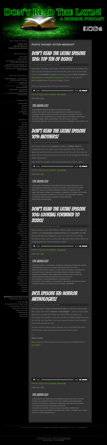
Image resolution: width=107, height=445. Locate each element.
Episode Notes (22, 103)
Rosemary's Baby (74, 190)
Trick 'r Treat (82, 410)
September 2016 (22, 233)
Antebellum (76, 265)
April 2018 (24, 195)
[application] (60, 91)
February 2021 (22, 127)
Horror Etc (23, 314)
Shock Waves (22, 302)
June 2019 (24, 166)
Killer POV (23, 316)
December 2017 (22, 204)
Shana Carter (14, 89)
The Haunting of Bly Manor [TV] (42, 281)
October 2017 (23, 208)
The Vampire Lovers (57, 197)
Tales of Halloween (62, 408)
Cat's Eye (80, 398)
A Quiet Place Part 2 (38, 265)
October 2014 (23, 281)
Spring (42, 192)
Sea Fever (35, 119)
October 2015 (23, 256)
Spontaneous (54, 119)
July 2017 (24, 214)
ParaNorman (52, 405)
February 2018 (22, 200)
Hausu (80, 401)
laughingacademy (10, 78)
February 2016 (22, 247)
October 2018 (23, 183)
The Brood (74, 192)
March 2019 (23, 172)
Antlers (83, 265)
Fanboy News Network (19, 308)
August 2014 (23, 285)
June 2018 (24, 191)
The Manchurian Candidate (74, 194)
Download (61, 94)
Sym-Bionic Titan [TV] (57, 276)
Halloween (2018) (37, 187)
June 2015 (24, 264)
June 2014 (24, 289)
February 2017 (22, 225)
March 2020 (23, 150)
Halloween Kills (79, 270)
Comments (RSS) (64, 427)
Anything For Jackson (63, 109)
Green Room (73, 401)
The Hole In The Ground (39, 194)
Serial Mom (35, 192)
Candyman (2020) (37, 267)
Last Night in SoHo (38, 272)
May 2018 (24, 193)
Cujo (80, 185)
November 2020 (22, 133)
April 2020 (24, 147)
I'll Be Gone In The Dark (74, 114)
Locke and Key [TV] (73, 187)
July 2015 (24, 262)
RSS (42, 98)
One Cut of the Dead (38, 190)
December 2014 (22, 277)
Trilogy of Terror (38, 412)
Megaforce (44, 405)
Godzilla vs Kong (55, 270)
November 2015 (22, 254)
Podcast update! (22, 59)
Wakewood (67, 197)
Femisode (24, 107)
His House (63, 114)
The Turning (61, 283)
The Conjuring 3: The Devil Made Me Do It (45, 279)
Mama (81, 187)
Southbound (61, 405)
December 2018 (22, 179)
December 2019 (22, 156)
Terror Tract (74, 408)
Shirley (41, 119)
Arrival (66, 398)
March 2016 (23, 245)
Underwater (71, 121)
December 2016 (22, 227)
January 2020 (23, 154)
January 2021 (23, 129)
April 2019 (24, 170)
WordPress (46, 427)
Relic (54, 116)
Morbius (64, 272)
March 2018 (23, 197)
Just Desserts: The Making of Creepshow (52, 403)
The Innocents (57, 281)
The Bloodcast (22, 312)
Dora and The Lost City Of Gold (68, 267)
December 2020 (22, 131)
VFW (86, 121)
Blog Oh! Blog (82, 427)
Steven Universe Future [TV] (41, 276)
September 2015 (22, 258)
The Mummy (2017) (59, 410)
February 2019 (22, 175)
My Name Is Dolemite (74, 272)
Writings (24, 114)
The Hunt (74, 119)
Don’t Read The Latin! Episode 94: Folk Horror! (18, 94)
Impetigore (35, 116)
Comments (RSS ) (59, 440)
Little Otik (62, 187)
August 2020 (23, 139)
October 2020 (23, 135)
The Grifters (82, 192)
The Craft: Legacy (65, 119)
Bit (80, 112)
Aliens (53, 185)
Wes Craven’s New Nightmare (41, 199)
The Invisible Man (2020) (39, 121)
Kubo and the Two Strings (75, 403)
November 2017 (22, 206)
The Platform (62, 121)
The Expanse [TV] (64, 279)
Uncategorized (23, 112)
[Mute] (80, 91)
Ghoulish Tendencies (55, 77)
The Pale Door (52, 121)
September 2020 (22, 137)
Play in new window (47, 94)
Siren (59, 274)
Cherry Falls (36, 401)
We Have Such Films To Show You (16, 304)
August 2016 (23, 235)
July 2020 (24, 141)
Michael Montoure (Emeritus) (18, 48)
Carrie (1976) (75, 185)
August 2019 (23, 162)
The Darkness (49, 410)
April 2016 (24, 243)
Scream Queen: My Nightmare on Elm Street (70, 116)
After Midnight (37, 109)
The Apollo (68, 276)
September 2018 (22, 185)
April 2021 (24, 125)
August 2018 (23, 187)
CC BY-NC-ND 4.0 (66, 439)
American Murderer (49, 109)
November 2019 (22, 158)
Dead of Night (54, 401)
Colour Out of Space (39, 114)
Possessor (48, 116)
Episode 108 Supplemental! (23, 83)
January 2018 (23, 202)
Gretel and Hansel (53, 114)
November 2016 (22, 229)
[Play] (34, 91)
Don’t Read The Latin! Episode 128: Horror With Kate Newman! (16, 61)
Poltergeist (50, 190)
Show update (23, 57)
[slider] (57, 90)
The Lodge (61, 194)
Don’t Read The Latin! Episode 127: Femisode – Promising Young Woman (16, 65)
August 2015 (23, 260)
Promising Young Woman (49, 274)
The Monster (36, 197)
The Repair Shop (52, 283)
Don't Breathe (63, 401)
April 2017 (24, 220)
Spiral (47, 119)
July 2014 (24, 287)
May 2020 (24, 145)
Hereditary (47, 187)
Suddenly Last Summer (52, 192)
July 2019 (24, 164)
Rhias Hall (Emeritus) (20, 46)
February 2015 (22, 272)
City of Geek (37, 77)
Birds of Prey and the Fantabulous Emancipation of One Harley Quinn (55, 112)
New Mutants (36, 274)
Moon (59, 272)
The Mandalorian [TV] (39, 283)
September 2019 (22, 160)
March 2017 (23, 222)
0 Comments (36, 64)
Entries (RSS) (53, 427)
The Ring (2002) (45, 197)
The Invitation (52, 194)
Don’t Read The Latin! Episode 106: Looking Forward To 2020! (58, 214)
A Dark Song (36, 185)
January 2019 (23, 177)
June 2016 (24, 239)
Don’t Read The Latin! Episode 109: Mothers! (18, 79)
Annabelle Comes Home (63, 265)
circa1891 (36, 345)
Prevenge (58, 190)
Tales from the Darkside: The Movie (43, 408)
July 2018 (24, 189)
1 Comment (36, 142)
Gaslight (45, 270)
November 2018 (22, 181)
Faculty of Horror (21, 310)
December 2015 (22, 252)
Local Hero (36, 405)
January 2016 (23, 250)
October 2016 (23, 231)
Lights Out (55, 187)
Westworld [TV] (50, 412)
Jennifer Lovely (22, 44)
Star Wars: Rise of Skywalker (72, 274)
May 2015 (24, 266)
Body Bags (73, 398)
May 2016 (24, 241)
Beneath (58, 185)
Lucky (42, 116)
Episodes (24, 105)
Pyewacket (65, 190)
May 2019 (24, 168)
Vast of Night (80, 121)
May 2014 (24, 291)
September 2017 (22, 210)
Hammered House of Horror (18, 306)
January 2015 (23, 275)
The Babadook (65, 192)
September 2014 (22, 283)
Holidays (35, 403)
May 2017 (24, 218)
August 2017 (23, 212)
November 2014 (22, 279)
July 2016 (24, 237)
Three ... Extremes (72, 410)
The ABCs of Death (38, 410)
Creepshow (45, 401)
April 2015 (24, 268)
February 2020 (22, 152)
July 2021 (24, 122)
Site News (24, 110)
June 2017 (24, 216)
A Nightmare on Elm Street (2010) (42, 398)
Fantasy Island (37, 270)
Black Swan (66, 185)
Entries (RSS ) (47, 440)
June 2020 (24, 143)
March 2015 (23, 270)
